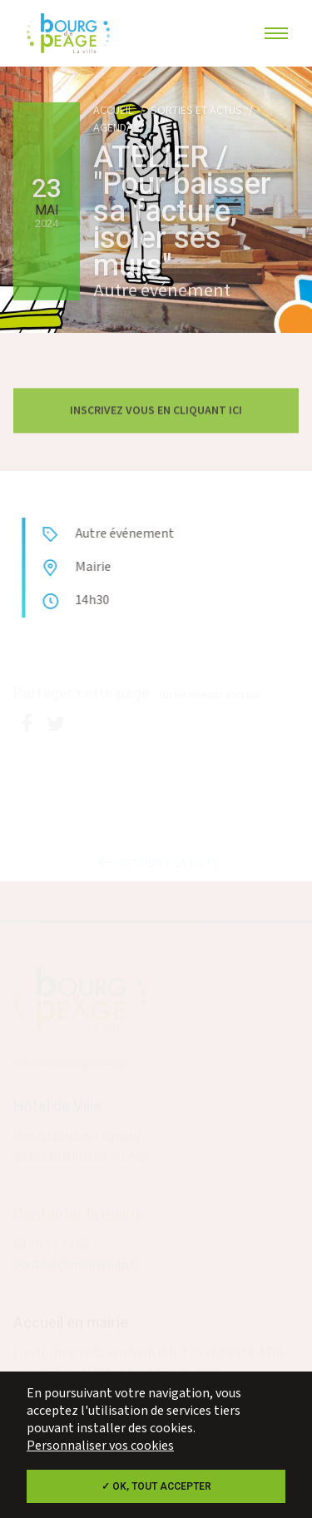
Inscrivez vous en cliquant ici (156, 414)
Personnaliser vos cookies (100, 1446)
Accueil (113, 110)
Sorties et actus (196, 110)
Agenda (113, 128)
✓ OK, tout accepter (156, 1486)
